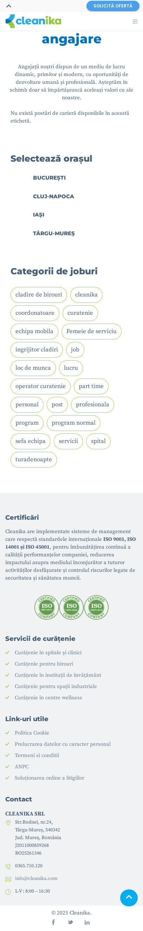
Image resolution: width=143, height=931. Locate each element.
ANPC (21, 766)
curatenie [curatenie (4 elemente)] (80, 313)
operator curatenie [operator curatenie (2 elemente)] (40, 386)
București (49, 177)
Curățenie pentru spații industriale (56, 686)
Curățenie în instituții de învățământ (58, 675)
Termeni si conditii (37, 755)
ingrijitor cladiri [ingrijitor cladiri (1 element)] (36, 350)
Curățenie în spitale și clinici (48, 652)
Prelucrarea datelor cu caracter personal (63, 744)
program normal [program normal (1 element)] (74, 423)
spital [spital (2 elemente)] (98, 441)
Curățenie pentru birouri (44, 664)
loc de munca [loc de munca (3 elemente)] (33, 368)
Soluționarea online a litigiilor (49, 778)
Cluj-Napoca (53, 196)
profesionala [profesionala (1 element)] (92, 404)
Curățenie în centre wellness (48, 697)
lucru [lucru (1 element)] (71, 368)
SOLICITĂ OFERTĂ (112, 6)
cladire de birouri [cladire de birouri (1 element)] (38, 295)
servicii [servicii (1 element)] (68, 441)
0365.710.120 (29, 866)
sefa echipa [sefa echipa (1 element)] (30, 441)
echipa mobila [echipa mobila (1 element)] (34, 331)
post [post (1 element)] (57, 404)
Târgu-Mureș (54, 233)
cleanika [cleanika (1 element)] (86, 295)
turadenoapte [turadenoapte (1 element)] (33, 459)
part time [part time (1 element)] (91, 386)
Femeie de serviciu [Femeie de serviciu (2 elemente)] (91, 331)
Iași (38, 214)
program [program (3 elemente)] (27, 423)
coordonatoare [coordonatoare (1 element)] (34, 313)
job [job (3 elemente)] (75, 350)
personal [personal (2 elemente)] (27, 404)
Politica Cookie (32, 733)
